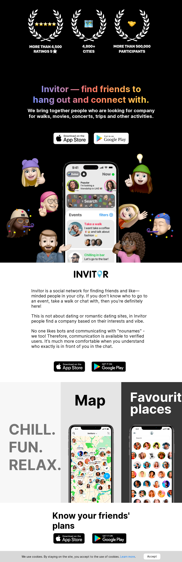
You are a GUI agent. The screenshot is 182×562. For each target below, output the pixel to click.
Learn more (127, 556)
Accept (152, 556)
